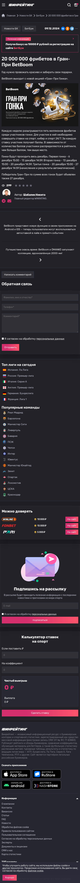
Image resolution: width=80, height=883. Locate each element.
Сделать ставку (40, 712)
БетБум (29, 28)
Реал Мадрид (13, 412)
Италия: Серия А (13, 381)
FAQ (4, 819)
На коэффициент (12, 663)
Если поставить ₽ (13, 648)
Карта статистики (11, 854)
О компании (8, 804)
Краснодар (11, 494)
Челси (9, 448)
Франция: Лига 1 (13, 399)
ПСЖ (8, 442)
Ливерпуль (11, 430)
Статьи (5, 815)
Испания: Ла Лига (15, 369)
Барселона (11, 418)
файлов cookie (35, 871)
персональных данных (50, 338)
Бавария (10, 436)
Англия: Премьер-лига (16, 387)
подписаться (40, 620)
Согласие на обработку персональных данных (27, 838)
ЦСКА (8, 488)
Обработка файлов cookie (15, 827)
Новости (6, 823)
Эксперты (7, 842)
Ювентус (10, 459)
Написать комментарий (17, 274)
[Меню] (3, 4)
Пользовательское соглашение (19, 835)
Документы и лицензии (14, 846)
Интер (9, 453)
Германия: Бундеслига (16, 393)
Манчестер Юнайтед (17, 465)
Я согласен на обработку (34, 338)
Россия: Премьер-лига (16, 375)
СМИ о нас (7, 850)
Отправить (10, 347)
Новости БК (11, 28)
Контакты (7, 807)
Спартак (10, 477)
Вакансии (7, 811)
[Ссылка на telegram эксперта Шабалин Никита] (3, 201)
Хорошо (9, 877)
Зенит (9, 471)
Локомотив (12, 483)
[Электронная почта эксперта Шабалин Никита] (9, 201)
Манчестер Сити (15, 424)
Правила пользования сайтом (18, 831)
